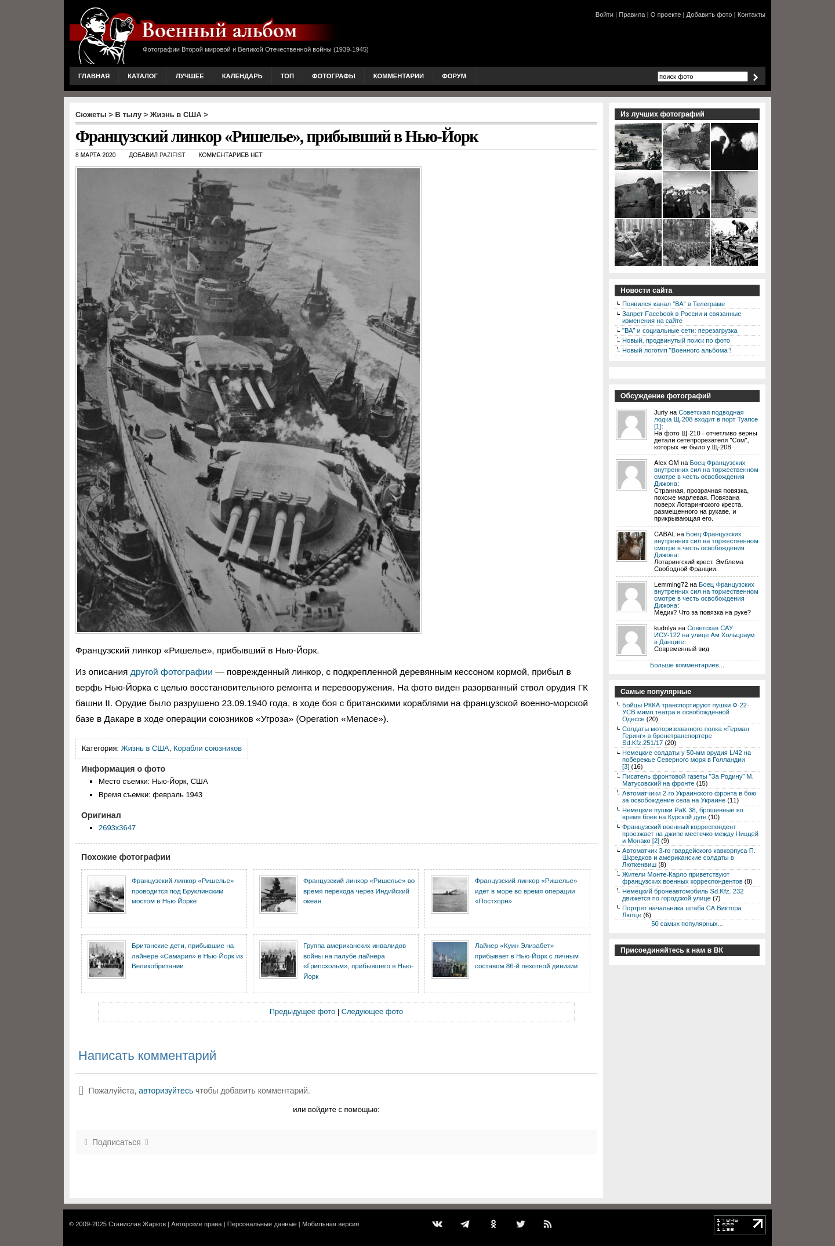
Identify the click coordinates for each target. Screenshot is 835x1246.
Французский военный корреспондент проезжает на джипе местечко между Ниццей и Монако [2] (690, 833)
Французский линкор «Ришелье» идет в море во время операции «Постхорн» (526, 890)
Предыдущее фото (302, 1011)
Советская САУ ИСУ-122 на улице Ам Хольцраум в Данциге (704, 634)
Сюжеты (91, 114)
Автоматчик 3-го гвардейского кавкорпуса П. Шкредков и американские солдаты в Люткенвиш (689, 857)
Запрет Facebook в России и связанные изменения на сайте (681, 317)
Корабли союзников (207, 748)
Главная (94, 75)
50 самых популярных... (687, 923)
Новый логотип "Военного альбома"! (677, 350)
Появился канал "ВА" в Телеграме (673, 303)
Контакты (751, 14)
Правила (632, 14)
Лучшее (190, 75)
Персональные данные (262, 1223)
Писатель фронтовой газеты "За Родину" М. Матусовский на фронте (688, 780)
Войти (604, 14)
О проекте (666, 14)
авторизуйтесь (166, 1090)
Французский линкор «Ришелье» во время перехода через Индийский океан (359, 890)
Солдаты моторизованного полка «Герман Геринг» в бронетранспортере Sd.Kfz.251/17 (685, 735)
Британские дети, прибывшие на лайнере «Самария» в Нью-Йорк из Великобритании (187, 955)
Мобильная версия (330, 1223)
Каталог (143, 75)
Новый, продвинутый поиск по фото (676, 340)
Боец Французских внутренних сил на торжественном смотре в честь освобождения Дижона (706, 473)
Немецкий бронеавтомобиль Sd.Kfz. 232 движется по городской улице (682, 895)
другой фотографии (171, 672)
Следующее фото (373, 1011)
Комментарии (398, 75)
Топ (287, 75)
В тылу (128, 114)
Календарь (242, 75)
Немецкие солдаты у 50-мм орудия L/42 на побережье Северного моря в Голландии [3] (686, 759)
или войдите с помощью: (336, 1109)
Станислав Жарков (137, 1223)
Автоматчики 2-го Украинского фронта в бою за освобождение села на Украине (689, 797)
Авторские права (196, 1223)
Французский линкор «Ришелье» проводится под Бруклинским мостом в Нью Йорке (183, 890)
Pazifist (172, 155)
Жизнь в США (176, 114)
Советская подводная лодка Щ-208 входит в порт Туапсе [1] (706, 419)
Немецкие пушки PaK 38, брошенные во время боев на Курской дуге (682, 813)
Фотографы (333, 75)
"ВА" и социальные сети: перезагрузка (680, 330)
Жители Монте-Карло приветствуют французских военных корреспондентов (682, 878)
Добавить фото (709, 14)
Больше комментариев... (687, 665)
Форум (454, 75)
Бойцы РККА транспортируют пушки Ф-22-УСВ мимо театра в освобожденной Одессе (685, 712)
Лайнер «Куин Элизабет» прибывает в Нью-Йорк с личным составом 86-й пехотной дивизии (527, 955)
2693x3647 (117, 827)
